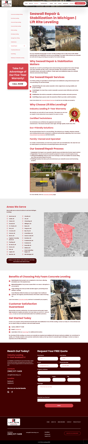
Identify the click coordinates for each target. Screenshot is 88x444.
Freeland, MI (28, 243)
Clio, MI (26, 218)
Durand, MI (12, 223)
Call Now (17, 84)
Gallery (51, 3)
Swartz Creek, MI (29, 235)
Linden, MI (11, 218)
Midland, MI (27, 248)
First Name (40, 355)
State (54, 376)
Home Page (25, 332)
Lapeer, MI (11, 252)
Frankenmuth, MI (29, 240)
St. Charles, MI (12, 226)
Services (36, 3)
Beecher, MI (12, 254)
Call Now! (72, 3)
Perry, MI (11, 228)
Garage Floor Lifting (15, 38)
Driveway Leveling (15, 34)
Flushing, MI (12, 242)
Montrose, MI (12, 216)
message (40, 383)
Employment (65, 3)
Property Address (42, 369)
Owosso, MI (12, 233)
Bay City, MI (28, 231)
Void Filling (13, 53)
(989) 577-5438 (14, 371)
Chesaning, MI (28, 221)
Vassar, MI (11, 221)
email (39, 362)
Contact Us (18, 329)
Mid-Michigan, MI (29, 254)
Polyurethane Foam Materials (37, 135)
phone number (64, 362)
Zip (68, 376)
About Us (31, 3)
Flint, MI (11, 249)
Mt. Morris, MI (12, 244)
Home (26, 3)
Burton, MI (11, 235)
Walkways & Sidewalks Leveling (17, 57)
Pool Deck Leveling (15, 18)
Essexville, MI (28, 245)
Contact (59, 3)
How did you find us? (43, 397)
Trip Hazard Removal (15, 49)
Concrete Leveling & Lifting (17, 14)
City (38, 376)
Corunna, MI (12, 231)
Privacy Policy (77, 422)
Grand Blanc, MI (29, 233)
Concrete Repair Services (48, 100)
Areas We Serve (44, 3)
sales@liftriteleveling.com (14, 375)
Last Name (63, 355)
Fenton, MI (11, 247)
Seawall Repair (14, 45)
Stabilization (14, 42)
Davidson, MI (28, 238)
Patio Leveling (14, 30)
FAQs (55, 3)
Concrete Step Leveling (16, 22)
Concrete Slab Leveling (16, 26)
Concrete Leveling (48, 194)
